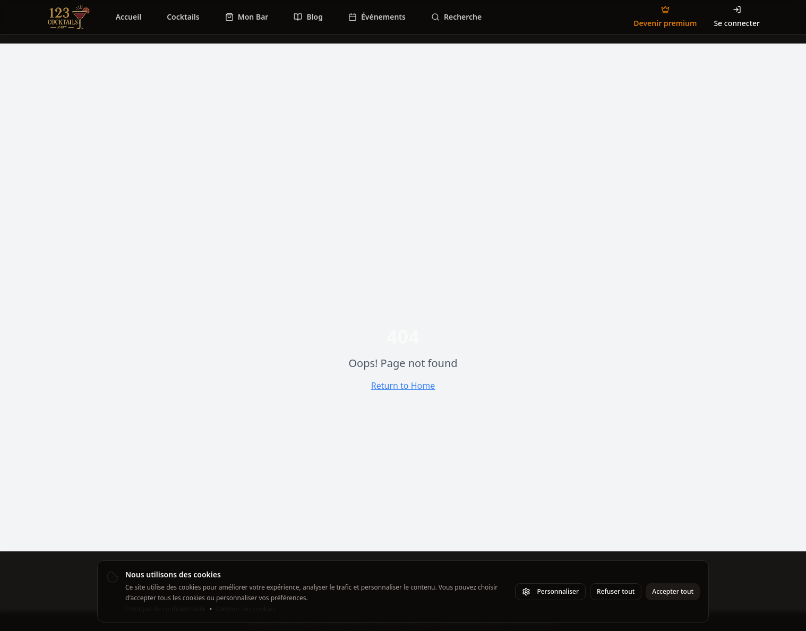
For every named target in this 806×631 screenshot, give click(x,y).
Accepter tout (672, 591)
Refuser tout (615, 591)
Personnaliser (550, 591)
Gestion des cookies (246, 609)
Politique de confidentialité (165, 609)
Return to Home (403, 385)
